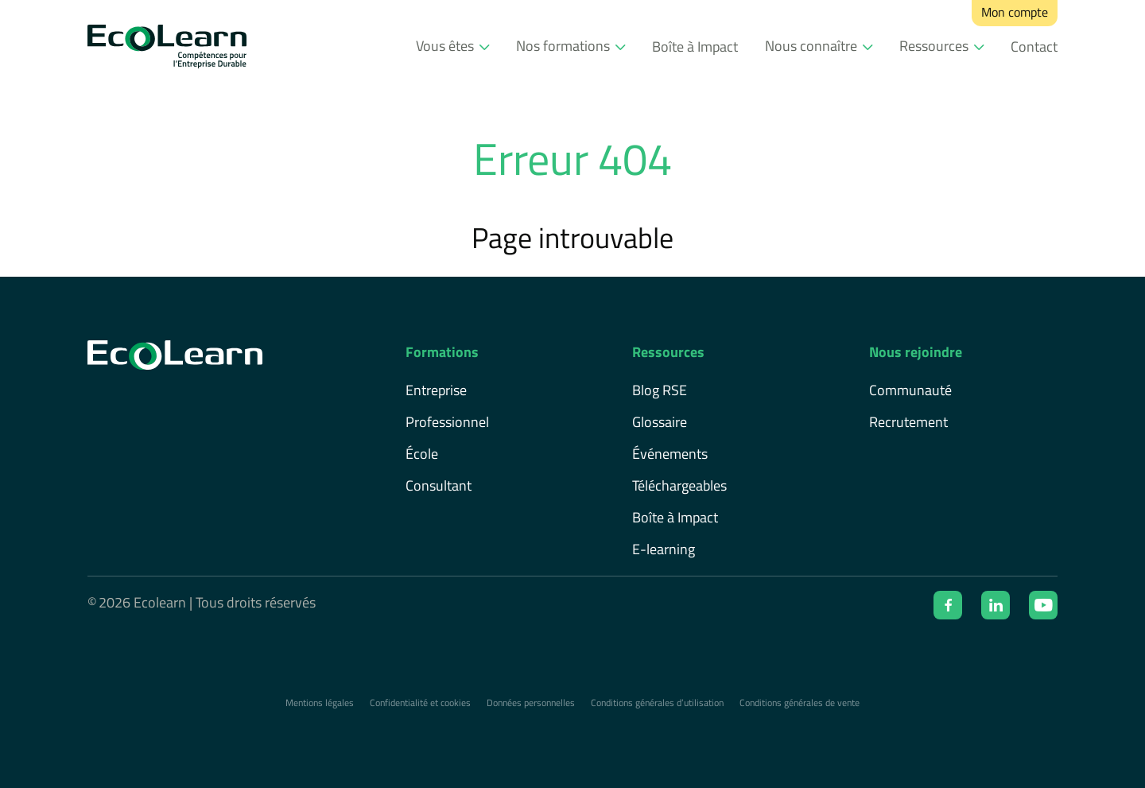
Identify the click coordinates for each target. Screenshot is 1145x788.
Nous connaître (811, 45)
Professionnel (447, 422)
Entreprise (436, 390)
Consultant (439, 485)
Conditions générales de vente (799, 702)
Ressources (933, 45)
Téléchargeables (679, 485)
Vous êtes (445, 45)
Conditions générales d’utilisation (657, 702)
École (422, 453)
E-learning (663, 549)
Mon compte (1014, 11)
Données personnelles (531, 702)
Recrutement (908, 422)
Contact (1034, 46)
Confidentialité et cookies (420, 702)
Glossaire (659, 422)
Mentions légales (319, 702)
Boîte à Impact (695, 46)
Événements (670, 453)
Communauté (910, 390)
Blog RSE (659, 390)
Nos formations (563, 45)
